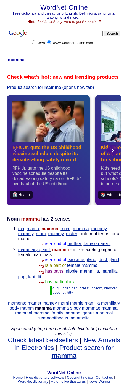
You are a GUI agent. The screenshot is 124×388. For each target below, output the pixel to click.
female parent (96, 243)
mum (41, 233)
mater (71, 233)
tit (39, 277)
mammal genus (79, 313)
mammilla (89, 271)
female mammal (83, 265)
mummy (56, 233)
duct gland (109, 259)
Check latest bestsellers (43, 340)
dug (55, 288)
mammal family (48, 313)
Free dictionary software (45, 377)
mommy (99, 228)
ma (21, 228)
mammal (110, 308)
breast (84, 288)
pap (21, 277)
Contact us (104, 377)
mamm (27, 308)
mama (33, 228)
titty (70, 292)
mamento (17, 303)
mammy (25, 233)
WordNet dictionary (33, 381)
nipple (72, 271)
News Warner (99, 381)
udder (65, 288)
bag (75, 288)
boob (56, 292)
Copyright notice (80, 377)
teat (31, 277)
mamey (50, 303)
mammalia (79, 318)
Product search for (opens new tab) (50, 87)
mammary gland (34, 249)
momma (81, 228)
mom (65, 228)
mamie (76, 303)
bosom (96, 288)
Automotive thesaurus (68, 381)
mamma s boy (67, 308)
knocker (110, 288)
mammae (91, 308)
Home (18, 377)
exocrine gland (82, 259)
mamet (34, 303)
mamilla (109, 271)
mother (74, 243)
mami (63, 303)
